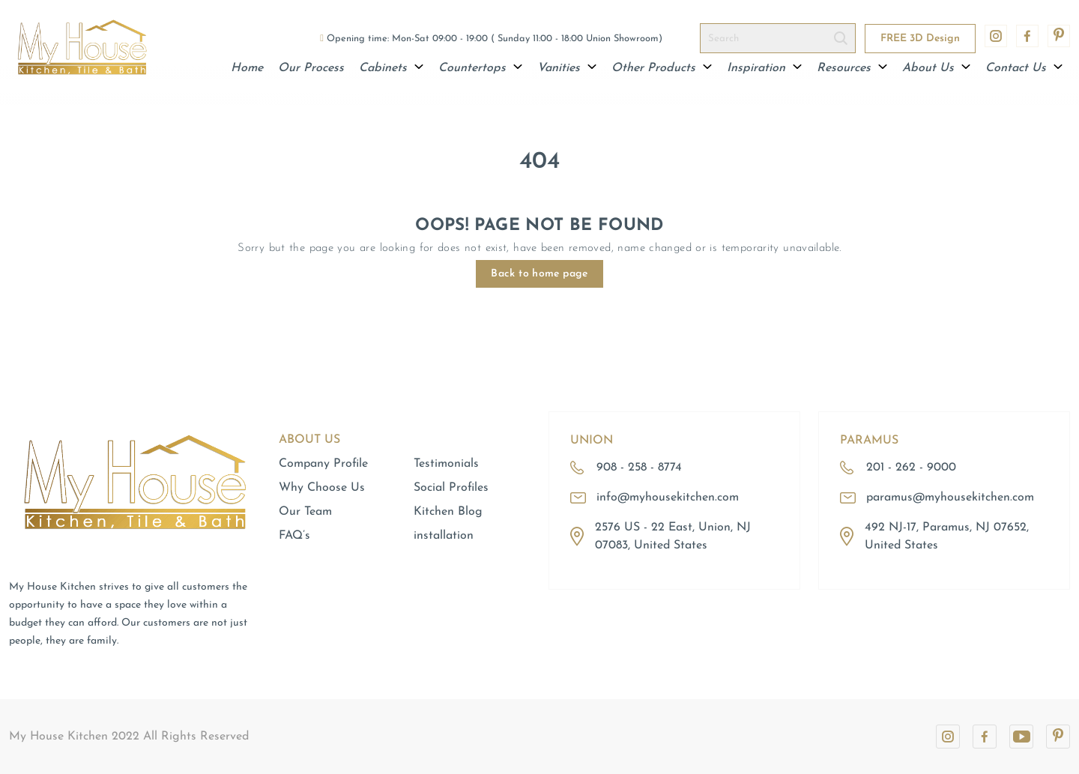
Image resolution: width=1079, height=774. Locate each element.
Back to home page (539, 273)
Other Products (661, 68)
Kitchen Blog (448, 512)
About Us (936, 68)
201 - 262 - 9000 (911, 468)
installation (444, 536)
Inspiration (764, 68)
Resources (852, 68)
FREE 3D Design (920, 38)
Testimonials (446, 464)
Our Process (311, 68)
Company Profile (323, 464)
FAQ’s (294, 536)
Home (247, 68)
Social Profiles (451, 488)
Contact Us (1024, 68)
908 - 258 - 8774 (639, 468)
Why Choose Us (322, 488)
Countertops (480, 68)
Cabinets (391, 68)
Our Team (305, 512)
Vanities (566, 68)
